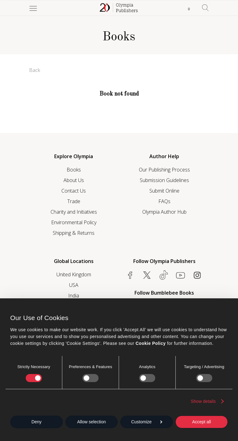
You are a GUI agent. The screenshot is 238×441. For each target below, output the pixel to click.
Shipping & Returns (74, 232)
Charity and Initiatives (74, 211)
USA (73, 285)
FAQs (164, 201)
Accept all (201, 421)
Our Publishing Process (164, 169)
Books (74, 169)
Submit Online (164, 190)
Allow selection (91, 421)
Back (34, 70)
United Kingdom (73, 274)
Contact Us (73, 190)
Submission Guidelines (164, 180)
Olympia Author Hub (164, 211)
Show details (203, 401)
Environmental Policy (73, 222)
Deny (36, 421)
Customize (146, 421)
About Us (74, 180)
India (73, 295)
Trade (73, 201)
